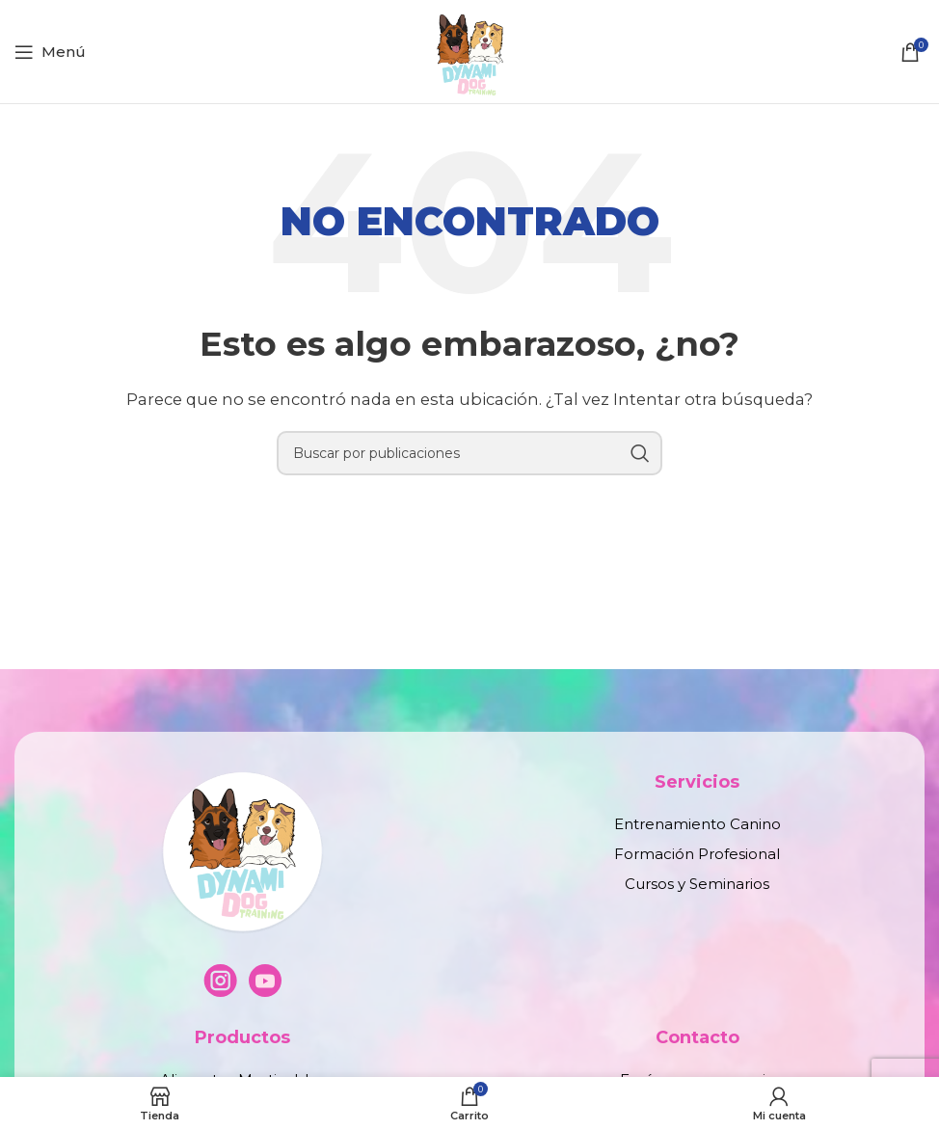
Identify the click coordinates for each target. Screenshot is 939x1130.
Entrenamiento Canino (697, 824)
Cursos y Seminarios (697, 883)
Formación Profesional (697, 854)
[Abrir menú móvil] (50, 52)
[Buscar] (469, 453)
